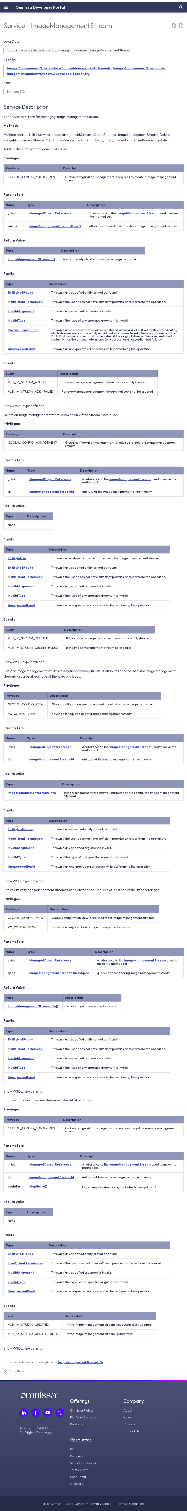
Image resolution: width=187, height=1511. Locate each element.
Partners (76, 1456)
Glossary (77, 1483)
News (127, 1417)
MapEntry (81, 73)
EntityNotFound (20, 292)
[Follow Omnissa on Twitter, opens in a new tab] (59, 1412)
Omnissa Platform (83, 1410)
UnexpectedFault (21, 349)
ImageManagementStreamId (86, 68)
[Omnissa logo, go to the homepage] (39, 1397)
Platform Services (83, 1417)
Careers (129, 1424)
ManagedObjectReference (50, 213)
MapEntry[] (38, 1186)
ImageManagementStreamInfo (139, 68)
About (128, 1410)
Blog (73, 1449)
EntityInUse (17, 558)
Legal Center (75, 1503)
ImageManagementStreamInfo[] (33, 1006)
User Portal (78, 1476)
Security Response (84, 1462)
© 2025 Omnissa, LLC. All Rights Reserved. (38, 1430)
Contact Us (131, 1431)
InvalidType (16, 320)
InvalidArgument (21, 311)
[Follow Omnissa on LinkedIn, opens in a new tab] (23, 1412)
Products (76, 1424)
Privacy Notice (101, 1503)
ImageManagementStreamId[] (31, 259)
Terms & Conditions (131, 1503)
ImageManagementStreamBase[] (55, 226)
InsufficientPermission (25, 302)
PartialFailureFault (23, 330)
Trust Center (79, 1469)
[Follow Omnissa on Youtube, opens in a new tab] (47, 1412)
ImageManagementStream (137, 213)
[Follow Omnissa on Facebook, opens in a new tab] (35, 1412)
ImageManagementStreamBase (34, 68)
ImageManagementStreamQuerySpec (39, 73)
